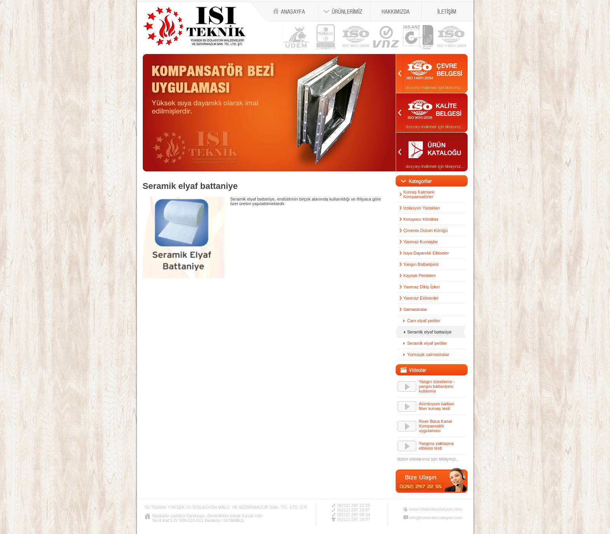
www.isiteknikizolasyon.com (435, 509)
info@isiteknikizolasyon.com (436, 517)
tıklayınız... (449, 459)
